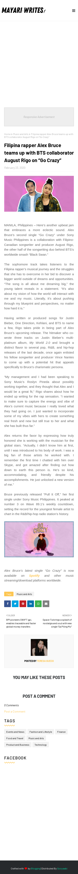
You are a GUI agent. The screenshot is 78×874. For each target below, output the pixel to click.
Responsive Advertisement (39, 117)
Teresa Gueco (45, 660)
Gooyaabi (62, 868)
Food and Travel (14, 738)
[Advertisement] (39, 62)
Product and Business (17, 744)
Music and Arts (20, 134)
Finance (61, 731)
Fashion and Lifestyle (41, 731)
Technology (41, 744)
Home (7, 134)
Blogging (35, 868)
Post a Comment (14, 711)
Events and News (15, 731)
